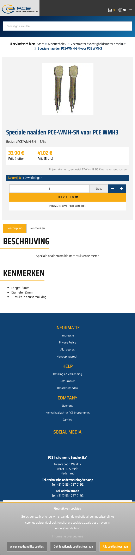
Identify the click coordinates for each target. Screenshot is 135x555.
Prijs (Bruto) (45, 158)
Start (40, 43)
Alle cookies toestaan (115, 546)
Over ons (67, 405)
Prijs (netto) (16, 158)
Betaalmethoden (67, 388)
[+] (121, 188)
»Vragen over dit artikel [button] (67, 205)
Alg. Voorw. (67, 349)
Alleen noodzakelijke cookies (27, 546)
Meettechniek (57, 43)
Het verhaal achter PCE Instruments (67, 412)
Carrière (67, 419)
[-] (112, 188)
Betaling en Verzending (67, 374)
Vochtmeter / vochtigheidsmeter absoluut (98, 43)
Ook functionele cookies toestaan (73, 546)
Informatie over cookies (67, 536)
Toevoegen (67, 197)
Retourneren (67, 381)
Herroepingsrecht (68, 356)
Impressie (67, 335)
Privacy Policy (67, 342)
